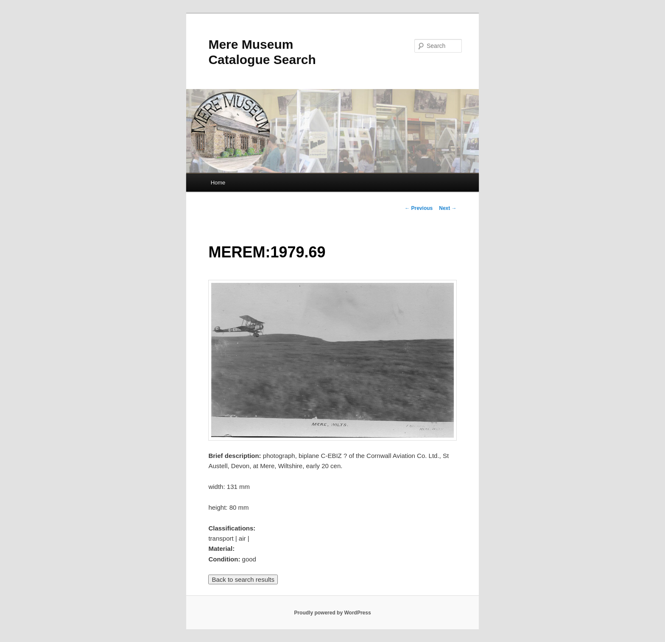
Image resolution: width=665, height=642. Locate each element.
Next (447, 208)
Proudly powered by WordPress (332, 613)
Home (218, 182)
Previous (419, 208)
